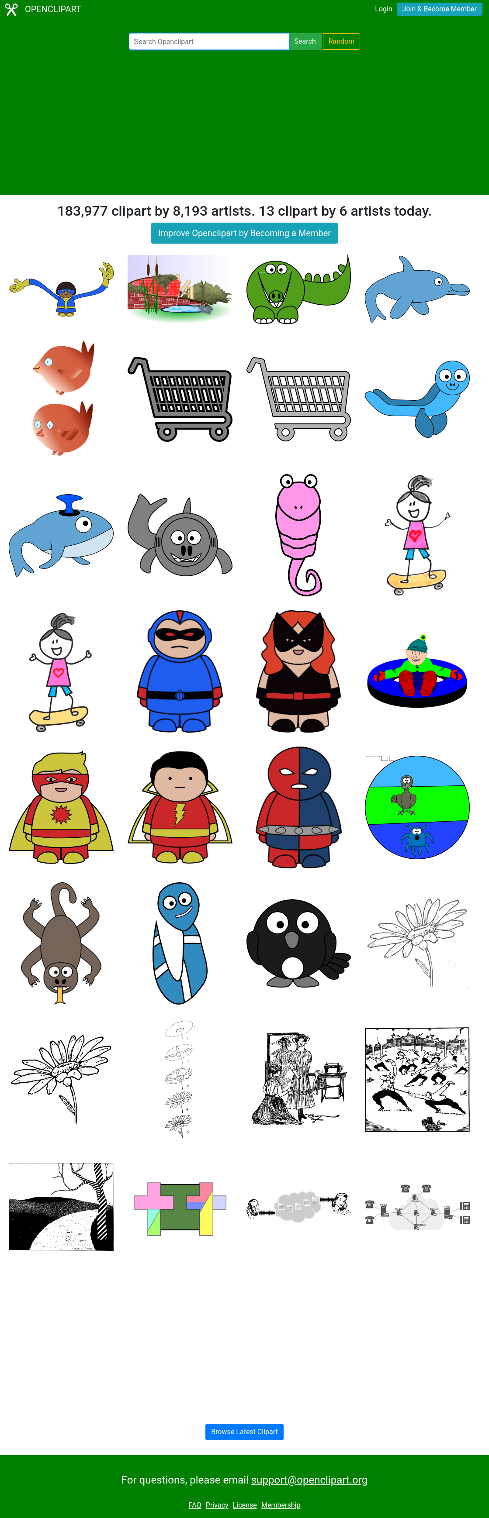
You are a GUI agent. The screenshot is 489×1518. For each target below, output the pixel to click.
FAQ (195, 1505)
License (245, 1505)
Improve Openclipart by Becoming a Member (244, 233)
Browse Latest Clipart (244, 1432)
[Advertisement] (244, 122)
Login (383, 9)
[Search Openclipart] (209, 41)
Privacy (217, 1505)
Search (305, 41)
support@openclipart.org (309, 1480)
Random (342, 41)
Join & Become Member (439, 9)
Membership (280, 1505)
